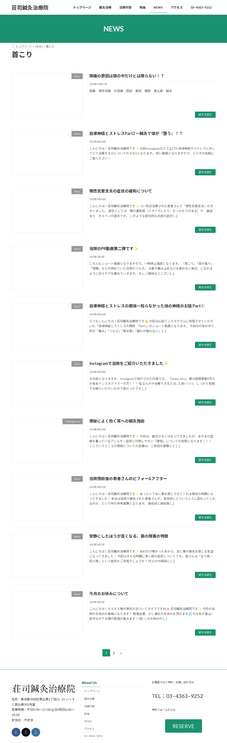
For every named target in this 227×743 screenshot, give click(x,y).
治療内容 (89, 706)
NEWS (88, 721)
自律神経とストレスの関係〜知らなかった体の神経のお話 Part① (146, 305)
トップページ (92, 691)
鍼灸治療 (89, 698)
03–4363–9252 (93, 736)
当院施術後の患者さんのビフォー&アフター (128, 478)
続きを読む (205, 114)
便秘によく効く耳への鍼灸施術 (117, 421)
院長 (86, 714)
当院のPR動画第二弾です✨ (113, 248)
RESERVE (184, 726)
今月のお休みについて (109, 593)
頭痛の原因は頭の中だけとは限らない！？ (126, 75)
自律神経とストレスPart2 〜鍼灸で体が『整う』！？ (136, 133)
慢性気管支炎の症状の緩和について (120, 190)
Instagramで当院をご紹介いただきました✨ (128, 363)
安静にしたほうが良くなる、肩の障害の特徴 (128, 536)
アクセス (89, 728)
